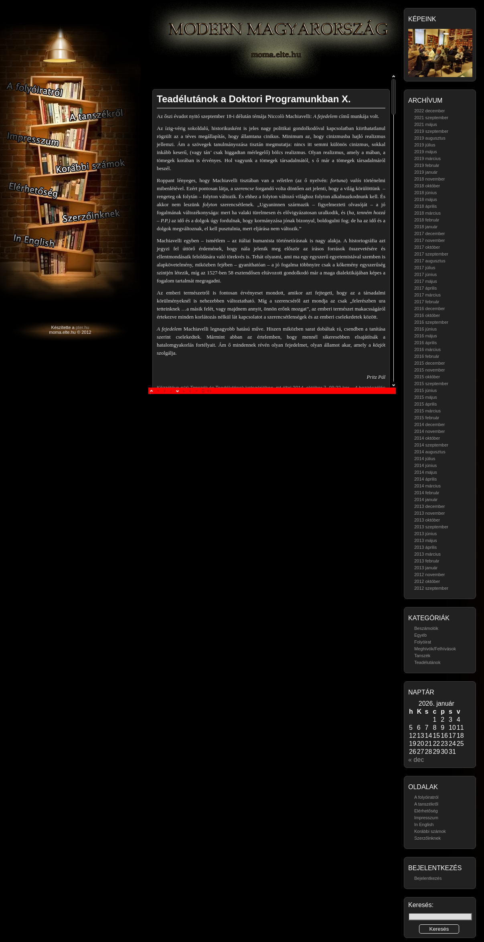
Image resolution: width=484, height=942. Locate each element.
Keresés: (420, 904)
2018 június (425, 192)
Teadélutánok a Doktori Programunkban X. (254, 98)
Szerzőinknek (427, 838)
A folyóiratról (426, 797)
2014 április (425, 479)
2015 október (427, 376)
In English (423, 824)
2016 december (429, 308)
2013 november (429, 513)
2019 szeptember (431, 131)
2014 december (429, 424)
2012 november (429, 574)
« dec (416, 759)
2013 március (427, 554)
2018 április (425, 206)
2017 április (425, 288)
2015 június (425, 390)
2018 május (425, 199)
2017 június (425, 274)
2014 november (429, 431)
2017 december (429, 233)
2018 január (425, 226)
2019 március (427, 158)
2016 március (427, 349)
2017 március (427, 294)
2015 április (425, 404)
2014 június (425, 465)
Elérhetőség (426, 810)
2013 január (425, 567)
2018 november (429, 179)
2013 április (425, 547)
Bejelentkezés (428, 878)
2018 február (426, 219)
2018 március (427, 213)
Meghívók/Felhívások (435, 648)
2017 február (426, 301)
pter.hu (82, 327)
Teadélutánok (427, 662)
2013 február (426, 560)
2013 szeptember (431, 526)
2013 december (429, 506)
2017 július (424, 267)
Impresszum (426, 817)
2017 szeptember (431, 254)
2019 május (425, 151)
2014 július (424, 458)
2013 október (427, 520)
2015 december (429, 363)
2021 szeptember (431, 117)
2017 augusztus (430, 260)
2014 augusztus (430, 451)
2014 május (425, 472)
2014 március (427, 485)
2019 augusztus (430, 138)
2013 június (425, 533)
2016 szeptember (431, 322)
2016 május (425, 335)
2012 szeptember (431, 588)
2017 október (427, 247)
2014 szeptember (431, 445)
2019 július (424, 144)
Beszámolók (426, 628)
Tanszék (422, 655)
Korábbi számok (430, 831)
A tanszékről (426, 804)
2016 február (426, 356)
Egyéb (420, 635)
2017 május (425, 281)
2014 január (425, 499)
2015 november (429, 369)
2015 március (427, 410)
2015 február (426, 417)
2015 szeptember (431, 383)
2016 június (425, 329)
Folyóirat (422, 642)
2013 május (425, 540)
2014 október (427, 438)
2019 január (425, 172)
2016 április (425, 342)
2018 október (427, 185)
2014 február (426, 492)
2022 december (429, 110)
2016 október (427, 315)
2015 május (425, 397)
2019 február (426, 165)
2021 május (425, 124)
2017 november (429, 240)
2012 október (427, 581)
